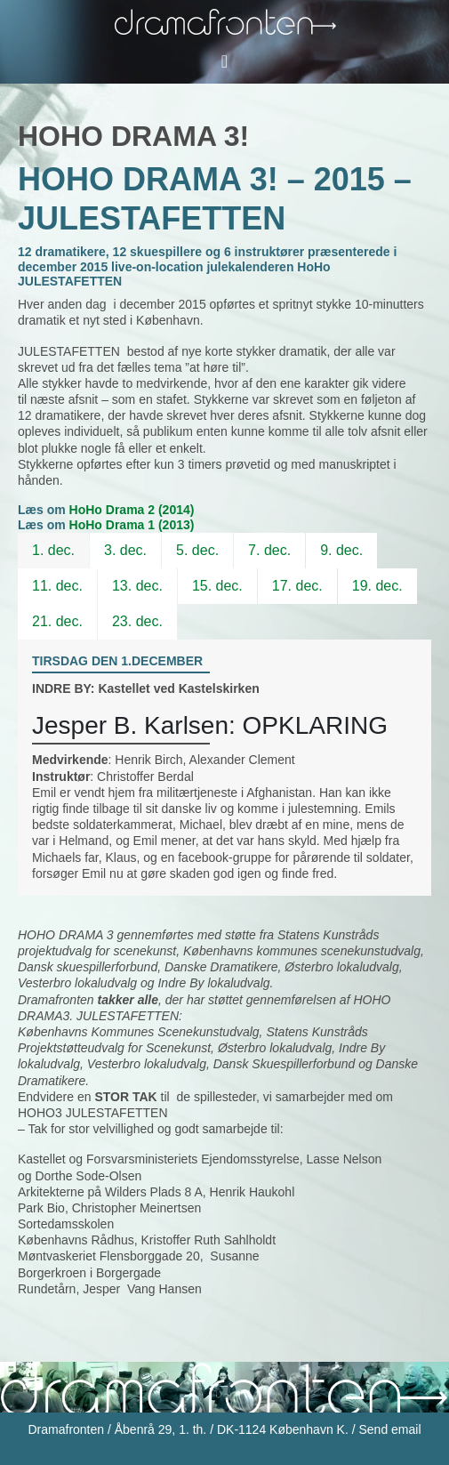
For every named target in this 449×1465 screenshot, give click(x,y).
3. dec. (125, 550)
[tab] (53, 550)
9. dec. (341, 550)
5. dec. (197, 550)
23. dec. (137, 621)
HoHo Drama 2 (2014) (132, 510)
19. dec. (377, 585)
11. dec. (57, 585)
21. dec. (57, 621)
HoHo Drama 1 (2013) (132, 525)
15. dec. (217, 585)
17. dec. (297, 585)
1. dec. (53, 550)
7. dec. (269, 550)
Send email (389, 1429)
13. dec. (137, 585)
